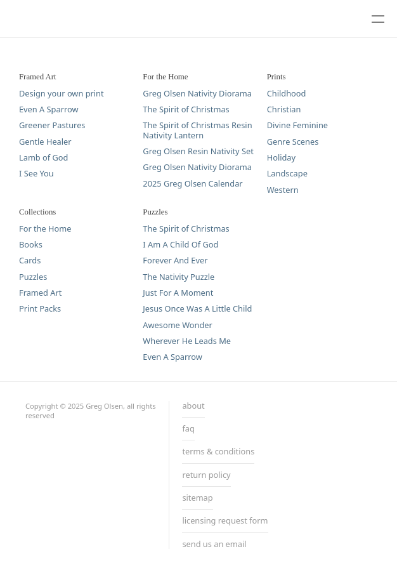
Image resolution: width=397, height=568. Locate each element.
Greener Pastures (52, 125)
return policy (206, 475)
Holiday (281, 157)
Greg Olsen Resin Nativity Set (198, 151)
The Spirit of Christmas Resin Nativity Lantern (197, 130)
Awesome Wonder (177, 325)
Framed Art (40, 293)
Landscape (287, 173)
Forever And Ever (175, 260)
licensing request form (225, 521)
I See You (36, 173)
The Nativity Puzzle (178, 277)
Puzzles (33, 277)
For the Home (45, 229)
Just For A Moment (178, 293)
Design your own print (61, 93)
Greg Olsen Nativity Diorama (197, 93)
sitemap (197, 498)
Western (283, 190)
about (193, 406)
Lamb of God (43, 157)
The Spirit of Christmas (186, 109)
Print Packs (40, 309)
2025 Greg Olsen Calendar (192, 183)
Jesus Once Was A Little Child (197, 309)
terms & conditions (218, 452)
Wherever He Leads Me (187, 341)
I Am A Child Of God (180, 244)
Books (30, 244)
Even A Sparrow (49, 109)
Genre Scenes (293, 142)
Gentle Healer (45, 142)
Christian (284, 109)
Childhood (286, 93)
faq (188, 429)
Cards (30, 260)
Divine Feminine (297, 125)
